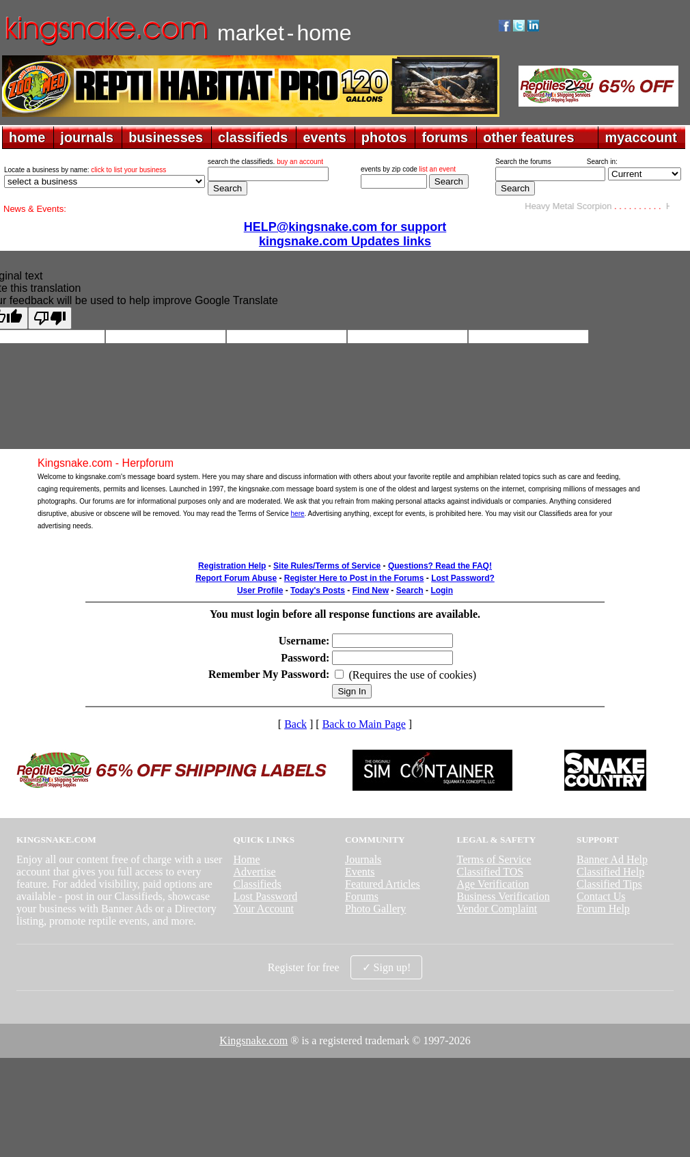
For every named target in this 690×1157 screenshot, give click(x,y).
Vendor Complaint (497, 908)
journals (86, 137)
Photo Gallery (375, 908)
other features (528, 137)
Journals (363, 859)
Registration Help (232, 566)
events (324, 137)
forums (445, 137)
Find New (371, 590)
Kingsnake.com (253, 1040)
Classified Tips (609, 884)
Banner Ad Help (612, 859)
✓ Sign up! (386, 967)
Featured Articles (382, 884)
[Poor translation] (50, 318)
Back (295, 724)
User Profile (260, 590)
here (298, 513)
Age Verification (493, 884)
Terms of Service (494, 859)
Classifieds (257, 884)
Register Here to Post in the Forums (354, 578)
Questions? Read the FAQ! (440, 566)
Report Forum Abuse (236, 578)
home (27, 137)
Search (410, 590)
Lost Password (265, 896)
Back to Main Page (364, 724)
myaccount (641, 137)
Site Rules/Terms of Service (327, 566)
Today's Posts (317, 590)
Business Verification (503, 896)
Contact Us (601, 896)
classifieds (253, 137)
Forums (361, 896)
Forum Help (603, 908)
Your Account (263, 908)
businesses (165, 137)
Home (246, 859)
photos (384, 137)
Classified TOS (490, 871)
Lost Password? (463, 578)
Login (441, 590)
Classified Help (610, 871)
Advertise (254, 871)
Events (360, 871)
